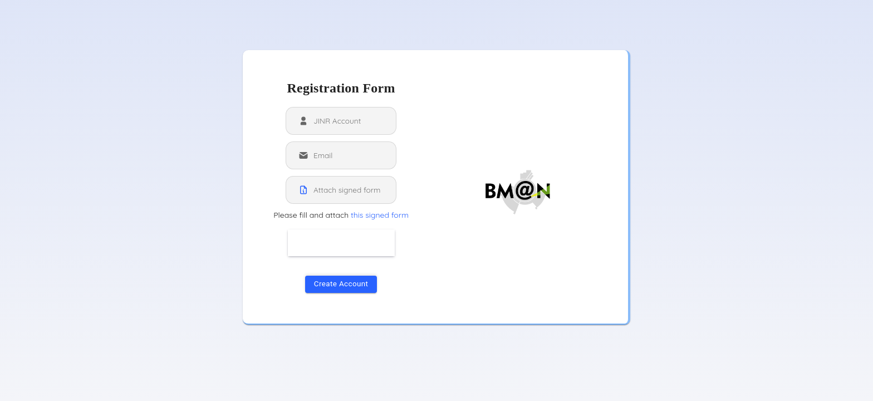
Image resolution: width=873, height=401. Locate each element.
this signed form (380, 215)
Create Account (341, 284)
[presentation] (372, 244)
